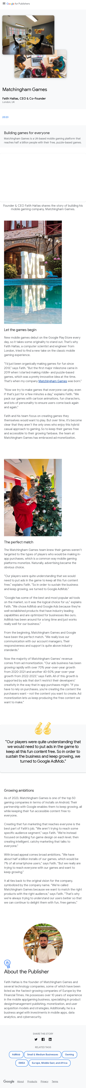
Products (32, 1081)
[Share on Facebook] (43, 1040)
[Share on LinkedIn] (50, 1040)
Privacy (44, 1081)
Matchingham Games (52, 381)
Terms (55, 1081)
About (20, 1081)
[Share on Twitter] (36, 1040)
